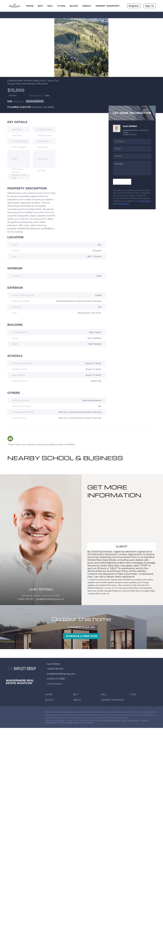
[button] (49, 695)
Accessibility (88, 722)
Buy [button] (40, 6)
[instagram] (20, 713)
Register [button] (134, 6)
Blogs (74, 6)
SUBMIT (121, 546)
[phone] (132, 156)
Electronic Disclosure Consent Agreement (117, 554)
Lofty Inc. (60, 720)
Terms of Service (97, 571)
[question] (132, 168)
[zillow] (14, 713)
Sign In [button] (149, 6)
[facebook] (8, 713)
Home (29, 6)
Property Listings (64, 722)
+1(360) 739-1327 (130, 134)
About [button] (86, 6)
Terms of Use (144, 201)
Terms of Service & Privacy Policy (112, 720)
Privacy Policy (123, 203)
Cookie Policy (134, 720)
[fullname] (132, 141)
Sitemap (77, 722)
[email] (132, 149)
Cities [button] (61, 6)
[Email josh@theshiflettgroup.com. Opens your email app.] (68, 674)
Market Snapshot (108, 6)
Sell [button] (50, 6)
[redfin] (26, 713)
